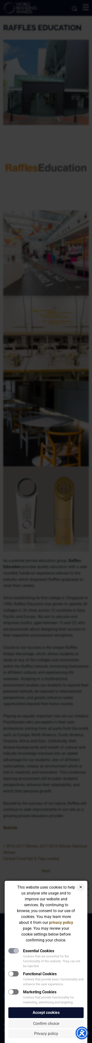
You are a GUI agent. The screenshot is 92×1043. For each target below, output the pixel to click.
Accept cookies (46, 1012)
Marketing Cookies (39, 992)
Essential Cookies (38, 951)
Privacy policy (46, 1033)
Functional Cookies (40, 974)
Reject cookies (80, 887)
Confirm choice (46, 1023)
